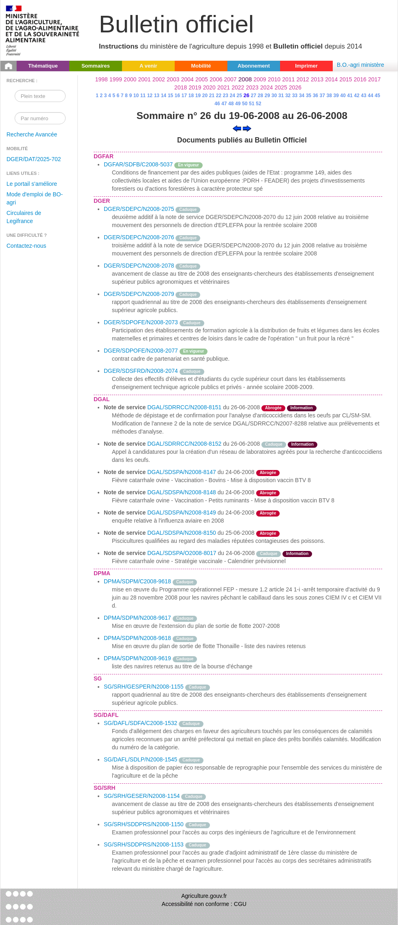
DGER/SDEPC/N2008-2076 (139, 237)
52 (258, 103)
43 (363, 95)
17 (184, 95)
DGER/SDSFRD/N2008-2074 (141, 371)
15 (170, 95)
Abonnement (254, 66)
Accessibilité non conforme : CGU (204, 904)
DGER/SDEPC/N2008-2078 (139, 265)
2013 (317, 79)
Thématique (43, 66)
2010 (274, 79)
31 (281, 95)
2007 (230, 79)
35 (308, 95)
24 (232, 95)
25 (239, 95)
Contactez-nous (26, 245)
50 (244, 103)
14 (163, 95)
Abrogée (273, 408)
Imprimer (306, 66)
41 (350, 95)
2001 (144, 79)
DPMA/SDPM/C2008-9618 (137, 581)
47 (224, 103)
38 (329, 95)
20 (205, 95)
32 (288, 95)
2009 (260, 79)
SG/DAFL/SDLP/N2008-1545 (140, 759)
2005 (201, 79)
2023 (252, 87)
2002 (158, 79)
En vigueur (188, 165)
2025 (280, 87)
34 (301, 95)
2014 (331, 79)
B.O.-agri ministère (360, 65)
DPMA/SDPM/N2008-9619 (137, 658)
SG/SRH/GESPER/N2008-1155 (144, 686)
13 (156, 95)
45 (377, 95)
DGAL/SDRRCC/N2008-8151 (184, 407)
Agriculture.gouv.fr (204, 896)
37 (322, 95)
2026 (295, 87)
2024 (266, 87)
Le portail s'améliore (31, 184)
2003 (173, 79)
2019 (194, 87)
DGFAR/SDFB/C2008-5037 (138, 164)
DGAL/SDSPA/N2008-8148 (181, 492)
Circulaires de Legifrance (23, 217)
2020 (209, 87)
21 (211, 95)
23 (225, 95)
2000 (130, 79)
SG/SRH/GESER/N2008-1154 (142, 796)
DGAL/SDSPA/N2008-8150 (181, 532)
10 (136, 95)
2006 (216, 79)
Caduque (188, 209)
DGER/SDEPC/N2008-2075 (139, 209)
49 (237, 103)
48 (230, 103)
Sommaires (95, 66)
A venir (148, 66)
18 (191, 95)
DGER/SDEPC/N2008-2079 (139, 294)
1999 (115, 79)
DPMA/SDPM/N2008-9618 (137, 638)
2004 (187, 79)
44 (370, 95)
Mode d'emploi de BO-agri (34, 198)
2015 (345, 79)
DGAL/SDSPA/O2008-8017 (181, 553)
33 (294, 95)
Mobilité (201, 66)
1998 (101, 79)
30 (274, 95)
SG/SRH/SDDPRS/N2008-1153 (144, 844)
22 (218, 95)
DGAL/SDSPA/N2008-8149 (181, 512)
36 (315, 95)
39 (336, 95)
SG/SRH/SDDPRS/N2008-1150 (144, 824)
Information (302, 408)
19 (198, 95)
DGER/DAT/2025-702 (33, 159)
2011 (288, 79)
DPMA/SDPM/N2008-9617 (137, 618)
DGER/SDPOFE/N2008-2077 (141, 350)
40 (343, 95)
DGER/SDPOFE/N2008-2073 (141, 322)
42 (356, 95)
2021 (223, 87)
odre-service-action (305, 512)
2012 (303, 79)
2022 (237, 87)
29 (267, 95)
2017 (374, 79)
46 (217, 103)
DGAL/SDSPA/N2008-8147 (181, 472)
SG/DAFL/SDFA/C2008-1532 (140, 723)
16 (177, 95)
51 (251, 103)
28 (260, 95)
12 (149, 95)
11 (143, 95)
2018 (180, 87)
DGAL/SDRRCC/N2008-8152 (184, 443)
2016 (360, 79)
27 (253, 95)
